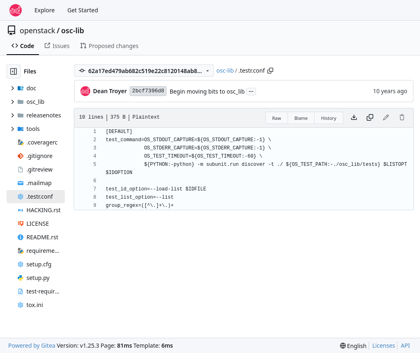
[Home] (15, 10)
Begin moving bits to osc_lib (206, 91)
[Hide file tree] (14, 71)
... (251, 91)
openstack (37, 30)
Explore (44, 10)
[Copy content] (370, 118)
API (405, 345)
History (328, 118)
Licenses (383, 345)
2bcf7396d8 (148, 91)
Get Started (82, 10)
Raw (276, 118)
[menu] (353, 346)
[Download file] (354, 118)
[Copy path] (270, 70)
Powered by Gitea (31, 345)
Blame (301, 118)
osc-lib (72, 30)
